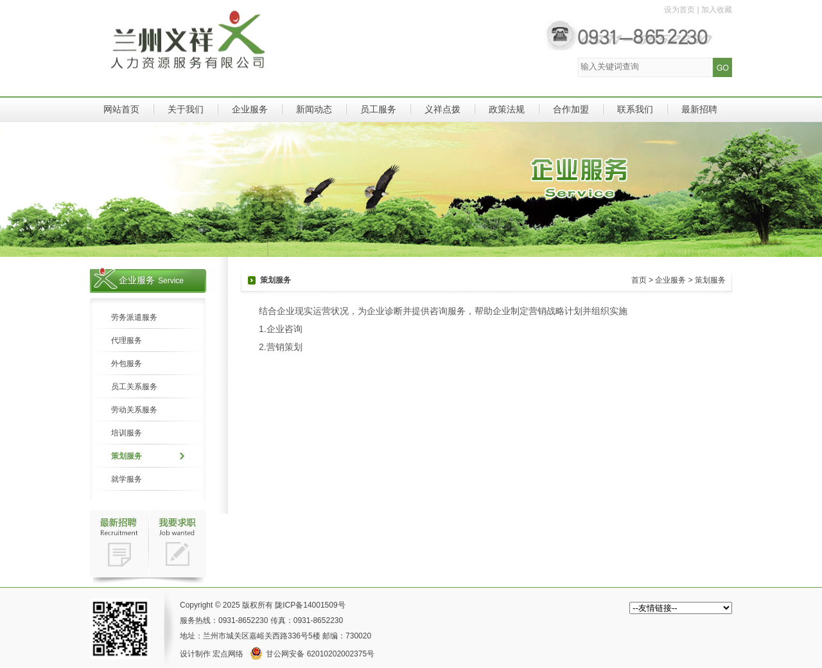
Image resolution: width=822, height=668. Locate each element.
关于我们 (186, 109)
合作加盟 (571, 109)
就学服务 (126, 479)
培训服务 (126, 432)
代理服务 (126, 340)
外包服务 (126, 363)
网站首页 (121, 109)
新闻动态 (314, 109)
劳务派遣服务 (134, 317)
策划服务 (126, 456)
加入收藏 (716, 9)
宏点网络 (228, 653)
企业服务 (250, 109)
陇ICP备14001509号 (310, 605)
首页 (639, 280)
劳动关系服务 (134, 409)
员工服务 (378, 109)
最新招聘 (699, 109)
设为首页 (679, 9)
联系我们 (635, 109)
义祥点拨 (442, 109)
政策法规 (507, 109)
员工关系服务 (134, 386)
